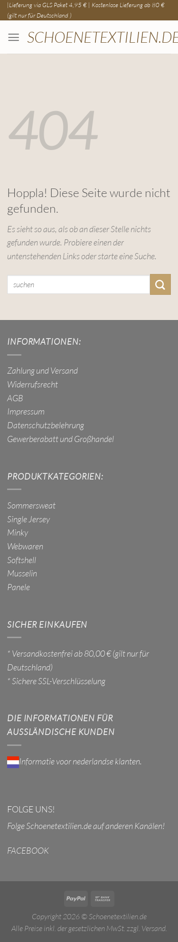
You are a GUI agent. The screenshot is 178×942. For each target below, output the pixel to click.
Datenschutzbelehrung (45, 425)
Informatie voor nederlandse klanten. (74, 761)
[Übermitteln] (160, 284)
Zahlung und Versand (42, 370)
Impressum (26, 411)
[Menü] (13, 37)
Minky (17, 532)
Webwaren (25, 546)
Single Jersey (28, 519)
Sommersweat (31, 505)
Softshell (21, 560)
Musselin (22, 573)
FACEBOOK (28, 850)
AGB (15, 398)
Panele (18, 587)
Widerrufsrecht (32, 384)
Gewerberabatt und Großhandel (60, 438)
